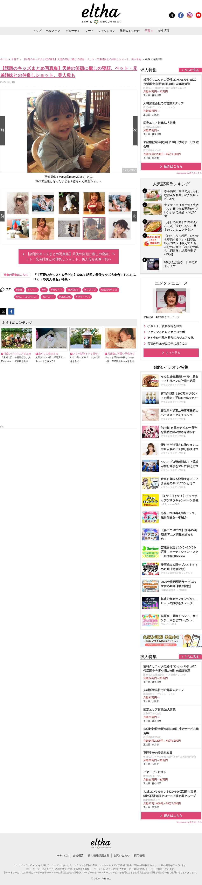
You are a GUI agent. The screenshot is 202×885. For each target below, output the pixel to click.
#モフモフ (90, 289)
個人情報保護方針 (98, 855)
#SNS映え (73, 289)
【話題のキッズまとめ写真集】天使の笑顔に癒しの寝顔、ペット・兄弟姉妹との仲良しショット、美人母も (82, 59)
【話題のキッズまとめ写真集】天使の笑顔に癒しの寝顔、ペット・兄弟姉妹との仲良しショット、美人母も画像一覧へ (70, 256)
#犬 (44, 289)
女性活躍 (163, 30)
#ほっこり (48, 296)
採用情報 (139, 855)
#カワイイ (56, 289)
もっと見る (173, 352)
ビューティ (72, 30)
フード (89, 30)
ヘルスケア (53, 30)
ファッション (106, 30)
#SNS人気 (65, 296)
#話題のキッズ (109, 289)
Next (136, 131)
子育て (149, 30)
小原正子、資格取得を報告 (164, 326)
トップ (37, 30)
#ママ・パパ (83, 296)
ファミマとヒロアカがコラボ (166, 331)
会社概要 (78, 855)
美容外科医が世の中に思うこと (167, 343)
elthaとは (62, 855)
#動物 (19, 289)
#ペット (32, 289)
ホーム (4, 59)
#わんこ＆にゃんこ (26, 296)
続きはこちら (173, 166)
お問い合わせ (122, 855)
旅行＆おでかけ (130, 30)
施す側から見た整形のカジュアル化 (170, 337)
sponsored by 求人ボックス (189, 173)
